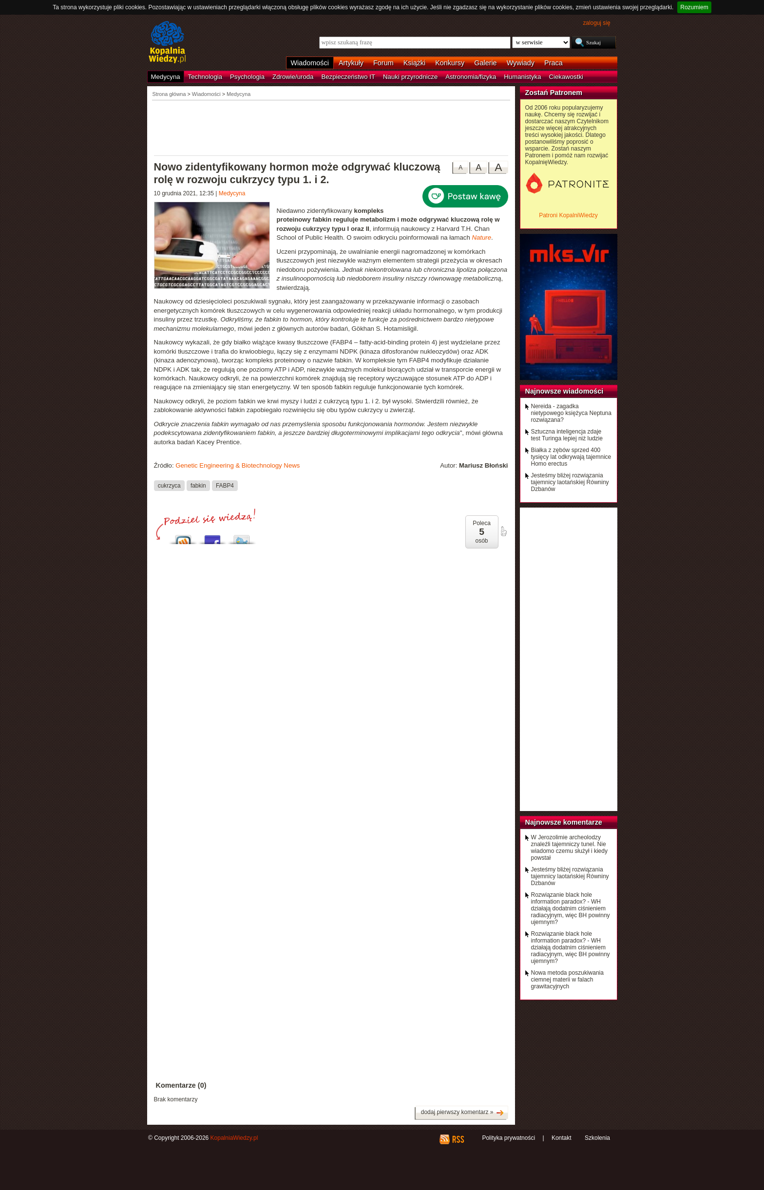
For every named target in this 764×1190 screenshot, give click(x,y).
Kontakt (562, 1137)
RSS (457, 1139)
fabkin (198, 485)
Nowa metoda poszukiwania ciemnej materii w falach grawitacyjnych (567, 979)
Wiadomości (310, 63)
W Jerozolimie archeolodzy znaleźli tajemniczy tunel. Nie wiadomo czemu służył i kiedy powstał (569, 847)
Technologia (205, 76)
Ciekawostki (566, 76)
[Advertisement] (331, 127)
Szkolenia (597, 1137)
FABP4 (225, 485)
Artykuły (351, 63)
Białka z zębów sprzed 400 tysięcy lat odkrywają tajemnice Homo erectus (571, 457)
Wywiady (521, 63)
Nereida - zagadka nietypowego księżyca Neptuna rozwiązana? (571, 413)
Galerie (485, 63)
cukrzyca (169, 485)
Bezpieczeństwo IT (348, 76)
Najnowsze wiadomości (564, 391)
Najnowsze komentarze (563, 822)
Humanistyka (522, 76)
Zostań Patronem (554, 92)
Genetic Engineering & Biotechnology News (237, 465)
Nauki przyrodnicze (410, 76)
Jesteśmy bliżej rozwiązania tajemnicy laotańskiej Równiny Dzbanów (570, 482)
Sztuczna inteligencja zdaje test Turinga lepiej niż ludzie (567, 435)
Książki (414, 63)
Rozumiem (694, 7)
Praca (553, 63)
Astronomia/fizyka (470, 76)
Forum (383, 63)
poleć (503, 531)
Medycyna (165, 76)
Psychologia (247, 76)
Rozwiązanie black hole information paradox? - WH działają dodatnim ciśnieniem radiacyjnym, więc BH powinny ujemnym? (570, 908)
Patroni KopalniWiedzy (568, 215)
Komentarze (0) (181, 1085)
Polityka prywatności (508, 1137)
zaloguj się (596, 22)
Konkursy (449, 63)
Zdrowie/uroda (292, 76)
